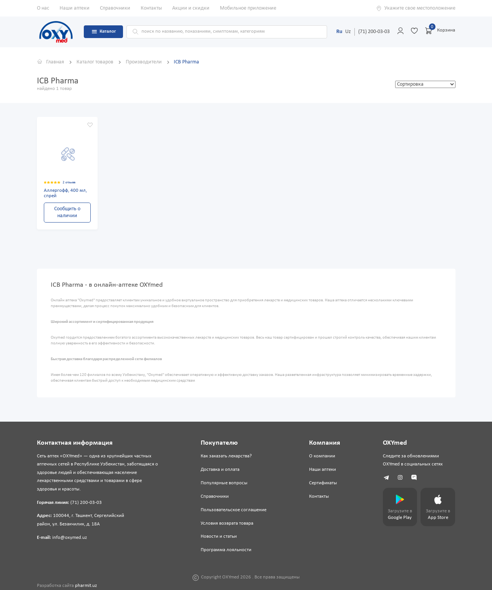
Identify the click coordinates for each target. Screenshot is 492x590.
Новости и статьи (219, 536)
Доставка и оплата (220, 469)
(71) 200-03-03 (374, 32)
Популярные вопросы (224, 483)
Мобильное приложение (248, 8)
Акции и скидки (190, 8)
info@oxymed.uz (69, 537)
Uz (348, 32)
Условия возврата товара (227, 523)
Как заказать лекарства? (226, 456)
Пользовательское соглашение (233, 510)
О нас (43, 8)
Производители (144, 62)
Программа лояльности (226, 550)
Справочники (115, 8)
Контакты (151, 8)
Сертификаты (323, 483)
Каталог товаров (95, 62)
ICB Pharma (186, 62)
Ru (339, 32)
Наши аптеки (75, 8)
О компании (322, 456)
